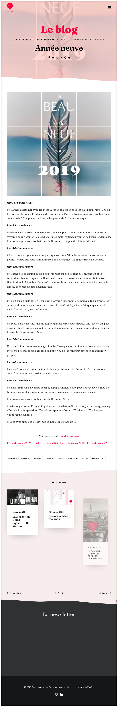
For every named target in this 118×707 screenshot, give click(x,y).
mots (60, 458)
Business (61, 39)
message (49, 458)
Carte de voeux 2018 (99, 443)
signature (73, 458)
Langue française (24, 39)
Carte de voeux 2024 (19, 443)
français (12, 458)
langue (37, 458)
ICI (75, 421)
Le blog (59, 593)
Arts (52, 39)
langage (25, 458)
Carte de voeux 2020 (72, 443)
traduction (98, 458)
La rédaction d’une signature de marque (21, 520)
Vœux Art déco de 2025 (59, 515)
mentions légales (85, 687)
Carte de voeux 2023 (46, 443)
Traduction (42, 39)
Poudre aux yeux (69, 435)
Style (85, 458)
